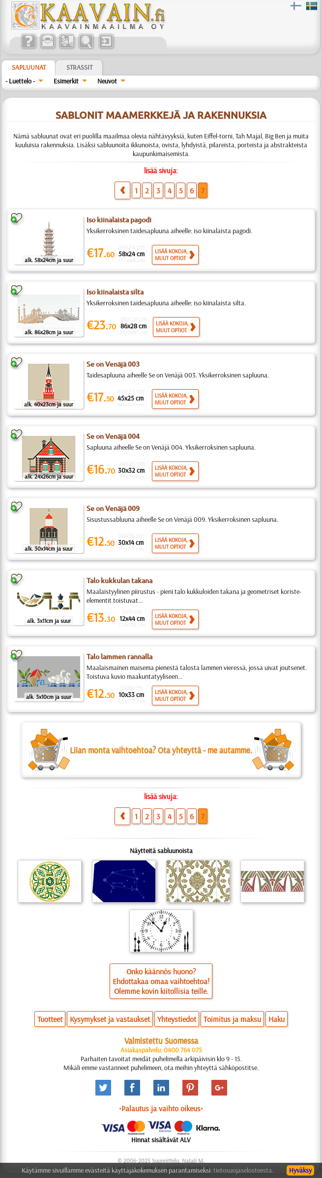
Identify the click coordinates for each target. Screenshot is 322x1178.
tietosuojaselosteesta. (243, 1170)
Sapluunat (29, 67)
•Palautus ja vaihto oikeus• (161, 1108)
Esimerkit (66, 81)
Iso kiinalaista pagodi (119, 220)
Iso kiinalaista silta (115, 292)
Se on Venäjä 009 (113, 508)
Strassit (79, 67)
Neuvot (107, 81)
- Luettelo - (20, 81)
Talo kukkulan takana (119, 581)
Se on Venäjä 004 (113, 436)
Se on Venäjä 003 (113, 364)
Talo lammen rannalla (119, 657)
